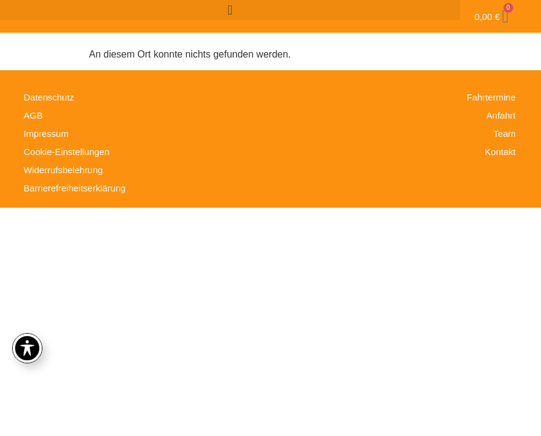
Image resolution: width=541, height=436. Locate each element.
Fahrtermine (491, 97)
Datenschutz (49, 97)
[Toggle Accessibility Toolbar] (27, 348)
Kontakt (500, 152)
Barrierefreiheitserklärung (74, 188)
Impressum (46, 133)
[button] (230, 10)
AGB (33, 115)
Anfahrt (501, 115)
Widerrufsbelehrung (63, 170)
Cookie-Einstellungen (67, 152)
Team (504, 133)
